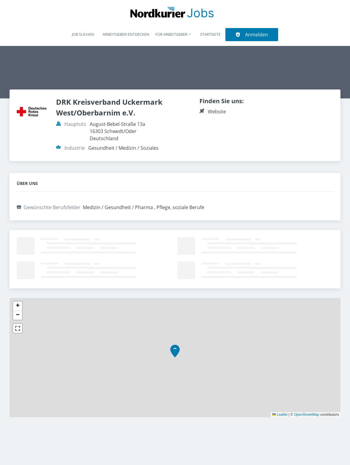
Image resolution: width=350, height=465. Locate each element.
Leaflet (279, 415)
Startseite (210, 34)
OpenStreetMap (306, 415)
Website (217, 111)
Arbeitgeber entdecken (126, 34)
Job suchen (83, 34)
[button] (175, 353)
